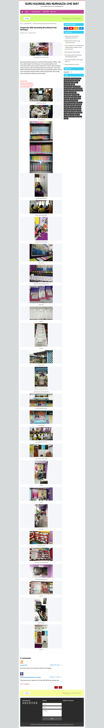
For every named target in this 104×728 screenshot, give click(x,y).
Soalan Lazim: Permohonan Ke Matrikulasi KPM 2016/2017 (72, 37)
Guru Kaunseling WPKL (69, 90)
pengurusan (79, 102)
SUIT (65, 114)
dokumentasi (67, 84)
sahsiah (79, 110)
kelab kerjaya (67, 96)
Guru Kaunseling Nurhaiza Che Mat (30, 677)
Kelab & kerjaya (75, 94)
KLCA (79, 96)
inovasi (65, 92)
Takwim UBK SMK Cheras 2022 (72, 64)
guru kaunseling (67, 88)
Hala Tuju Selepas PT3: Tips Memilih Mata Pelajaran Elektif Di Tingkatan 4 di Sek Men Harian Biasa (74, 47)
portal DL (72, 106)
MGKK (71, 98)
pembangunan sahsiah (72, 100)
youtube (66, 118)
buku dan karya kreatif (69, 80)
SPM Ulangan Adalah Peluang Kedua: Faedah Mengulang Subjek (73, 55)
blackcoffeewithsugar (76, 78)
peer (65, 100)
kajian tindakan (67, 94)
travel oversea (71, 114)
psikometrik (66, 110)
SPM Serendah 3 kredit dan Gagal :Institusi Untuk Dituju (72, 41)
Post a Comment (25, 684)
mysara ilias (23, 665)
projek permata (78, 108)
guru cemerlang (76, 86)
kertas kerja (74, 96)
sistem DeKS (71, 112)
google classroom (68, 86)
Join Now (27, 18)
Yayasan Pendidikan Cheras (75, 116)
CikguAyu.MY (70, 724)
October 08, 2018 (54, 665)
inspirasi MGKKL (72, 92)
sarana (65, 112)
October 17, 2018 (54, 677)
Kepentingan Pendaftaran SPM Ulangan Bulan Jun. (74, 60)
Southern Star (79, 112)
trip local (77, 114)
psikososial (73, 110)
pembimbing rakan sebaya (69, 102)
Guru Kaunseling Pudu (77, 88)
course (76, 82)
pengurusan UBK (32, 32)
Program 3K (78, 106)
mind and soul (77, 98)
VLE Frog (66, 116)
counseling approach (68, 82)
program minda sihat (68, 108)
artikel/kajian (67, 78)
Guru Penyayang (79, 90)
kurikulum (66, 98)
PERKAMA (66, 106)
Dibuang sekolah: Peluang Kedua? (72, 52)
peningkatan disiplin (77, 104)
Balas (21, 663)
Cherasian (77, 80)
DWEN (73, 84)
